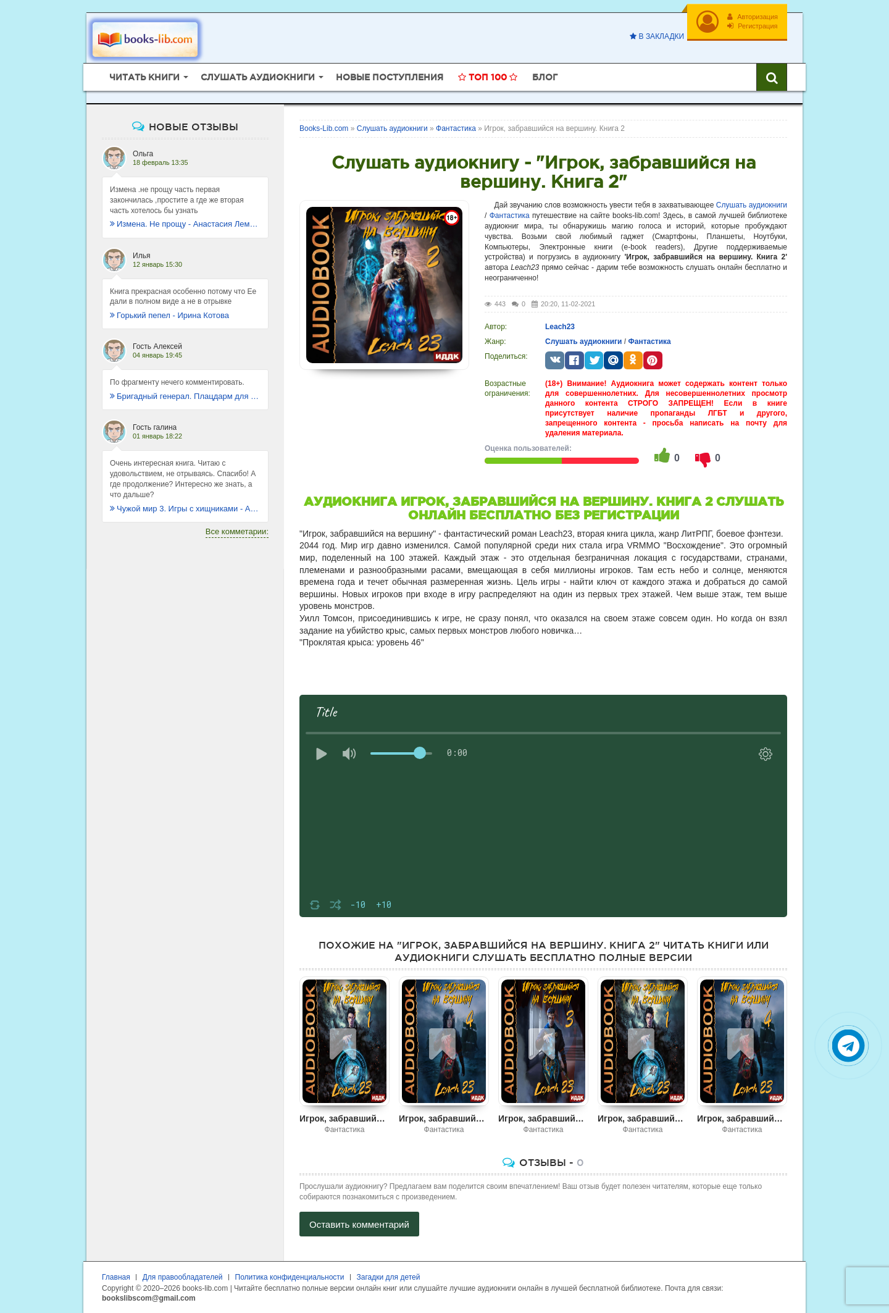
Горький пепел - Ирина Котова (169, 315)
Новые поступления (389, 77)
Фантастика (510, 215)
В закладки (657, 36)
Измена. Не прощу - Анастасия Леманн (185, 224)
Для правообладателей (183, 1277)
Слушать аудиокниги (751, 205)
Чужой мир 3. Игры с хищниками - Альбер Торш (185, 508)
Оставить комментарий (359, 1224)
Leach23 (560, 326)
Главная (116, 1277)
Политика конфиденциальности (289, 1277)
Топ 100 (487, 77)
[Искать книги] (771, 77)
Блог (544, 77)
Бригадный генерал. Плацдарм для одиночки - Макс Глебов (185, 396)
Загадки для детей (388, 1277)
